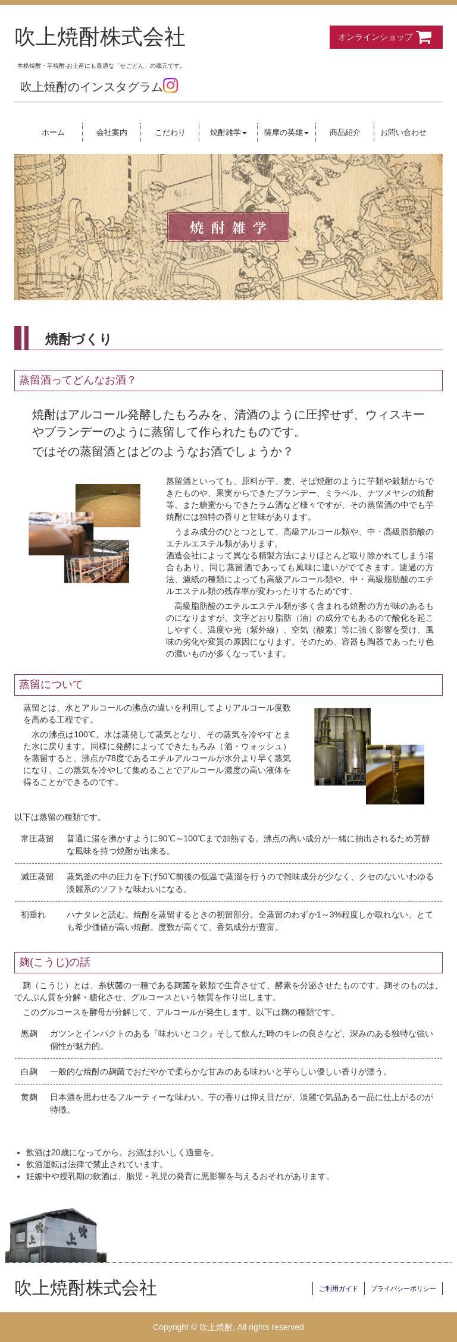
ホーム (53, 132)
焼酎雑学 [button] (228, 132)
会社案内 (111, 132)
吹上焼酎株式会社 (100, 37)
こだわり (170, 132)
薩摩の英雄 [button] (286, 132)
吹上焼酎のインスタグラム (99, 86)
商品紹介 (345, 132)
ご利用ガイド (338, 1288)
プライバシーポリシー (403, 1288)
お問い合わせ (403, 132)
